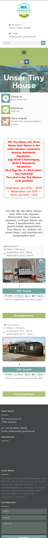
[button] (24, 52)
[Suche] (43, 43)
